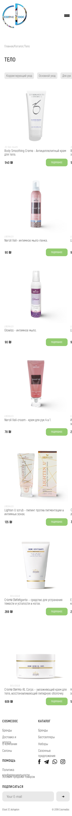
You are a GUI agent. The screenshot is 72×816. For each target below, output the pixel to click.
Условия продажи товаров (18, 776)
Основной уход (47, 75)
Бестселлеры (46, 737)
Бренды (7, 730)
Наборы (43, 744)
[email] (28, 796)
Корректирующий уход (19, 75)
